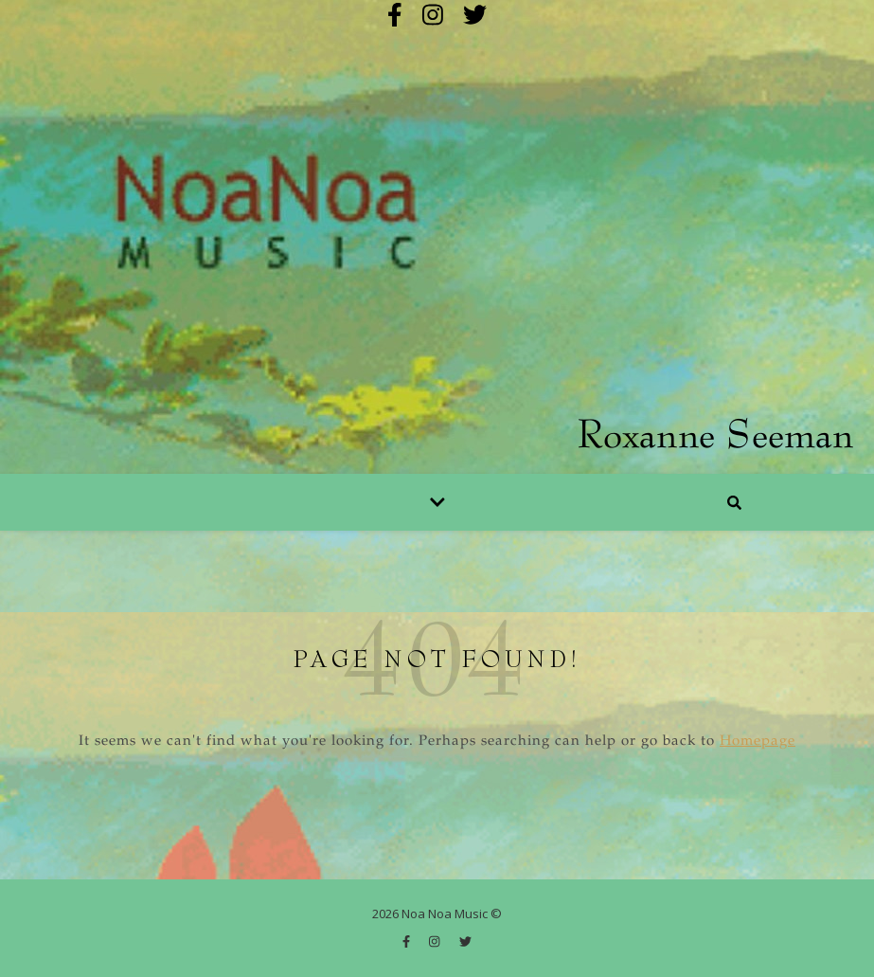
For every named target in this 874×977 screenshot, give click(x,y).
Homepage (757, 741)
